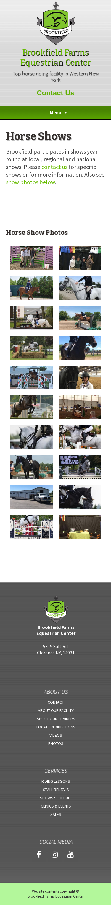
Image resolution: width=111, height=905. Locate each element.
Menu (55, 112)
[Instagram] (55, 855)
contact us (54, 166)
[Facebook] (39, 855)
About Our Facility (56, 710)
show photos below (30, 182)
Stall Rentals (56, 789)
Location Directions (55, 727)
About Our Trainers (56, 718)
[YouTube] (71, 855)
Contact (56, 702)
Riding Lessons (55, 781)
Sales (55, 814)
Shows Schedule (56, 797)
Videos (55, 735)
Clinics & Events (56, 806)
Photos (55, 743)
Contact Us (55, 93)
